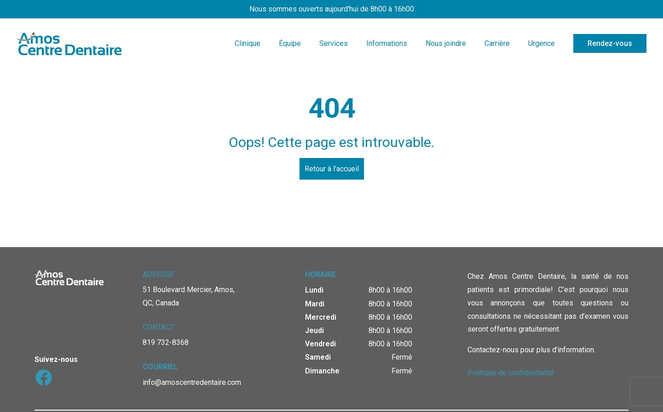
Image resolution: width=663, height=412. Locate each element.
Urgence (541, 43)
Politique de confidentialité (510, 372)
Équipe (290, 43)
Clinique (247, 43)
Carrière (497, 43)
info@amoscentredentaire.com (192, 382)
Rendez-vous (610, 43)
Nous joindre (446, 43)
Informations (386, 43)
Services (333, 43)
